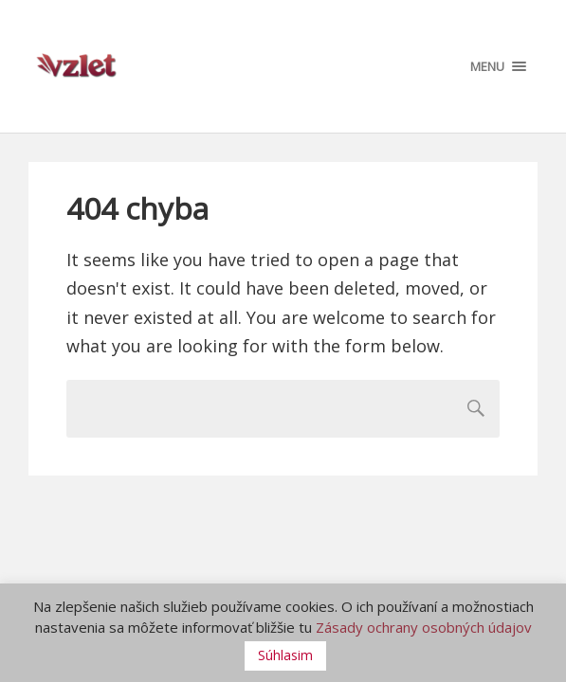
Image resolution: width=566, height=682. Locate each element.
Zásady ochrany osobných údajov (424, 627)
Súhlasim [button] (285, 655)
